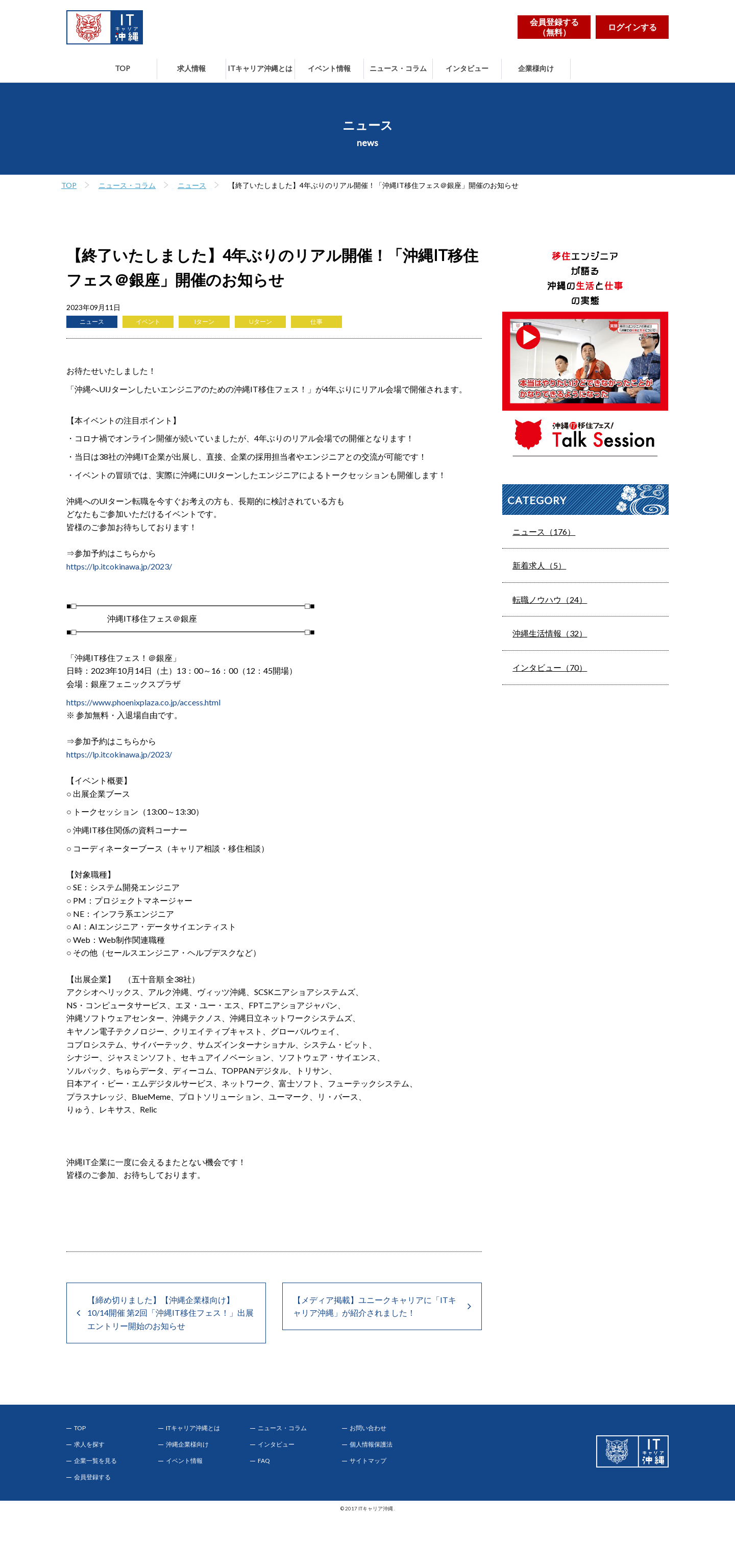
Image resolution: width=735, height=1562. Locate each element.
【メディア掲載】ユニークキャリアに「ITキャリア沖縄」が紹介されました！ (374, 1306)
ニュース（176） (543, 531)
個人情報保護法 (371, 1444)
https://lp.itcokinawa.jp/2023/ (119, 566)
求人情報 (191, 68)
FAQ (264, 1461)
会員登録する (92, 1477)
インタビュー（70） (549, 667)
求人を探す (89, 1444)
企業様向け (536, 68)
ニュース (192, 185)
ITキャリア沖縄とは (260, 68)
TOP (122, 68)
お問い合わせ (368, 1428)
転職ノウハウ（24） (549, 599)
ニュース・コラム (398, 68)
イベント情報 (329, 68)
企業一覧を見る (95, 1461)
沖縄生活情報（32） (549, 633)
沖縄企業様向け (187, 1444)
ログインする (632, 27)
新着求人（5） (539, 565)
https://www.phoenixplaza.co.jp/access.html (143, 702)
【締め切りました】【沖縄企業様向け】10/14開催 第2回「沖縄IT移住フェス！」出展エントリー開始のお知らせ (170, 1313)
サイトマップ (368, 1461)
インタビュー (467, 68)
